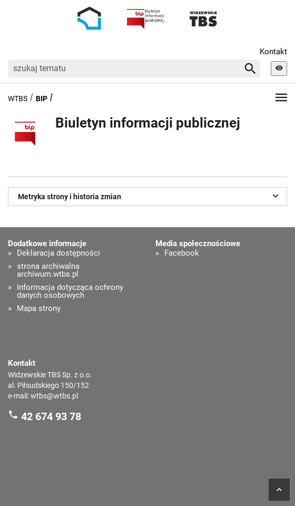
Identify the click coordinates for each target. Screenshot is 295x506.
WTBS (17, 98)
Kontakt (273, 51)
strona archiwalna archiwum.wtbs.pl (48, 270)
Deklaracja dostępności (58, 253)
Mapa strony (39, 309)
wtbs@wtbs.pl (54, 396)
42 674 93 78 (51, 416)
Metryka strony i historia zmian (150, 195)
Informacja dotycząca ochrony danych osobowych (70, 291)
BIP (41, 98)
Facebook (181, 253)
